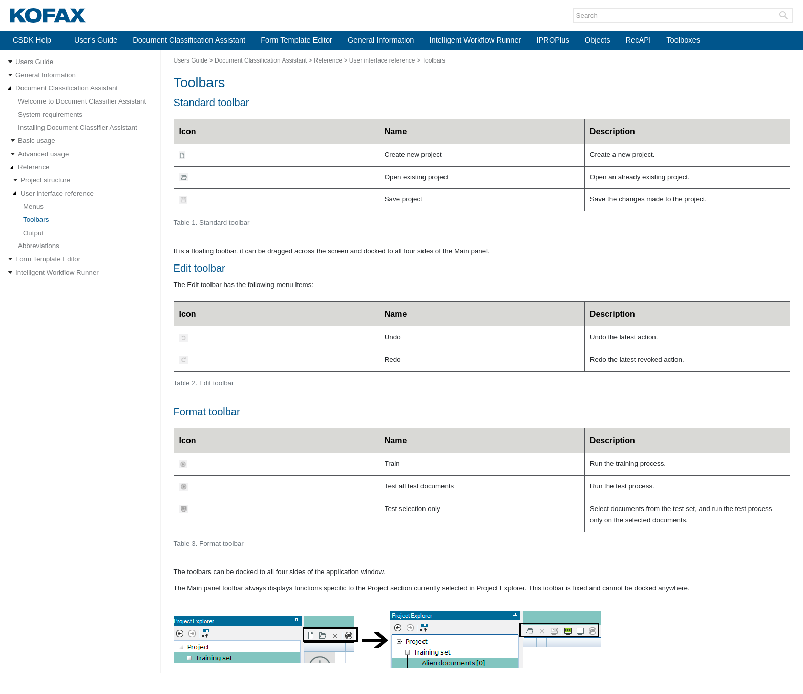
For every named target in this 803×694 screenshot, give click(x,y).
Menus (33, 206)
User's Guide (95, 40)
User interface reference (57, 193)
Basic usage (36, 141)
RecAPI (638, 40)
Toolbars (36, 219)
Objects (597, 40)
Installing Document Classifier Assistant (77, 127)
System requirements (50, 114)
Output (33, 233)
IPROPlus (552, 40)
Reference (34, 167)
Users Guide (34, 62)
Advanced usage (43, 154)
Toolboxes (683, 40)
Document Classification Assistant (189, 40)
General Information (381, 40)
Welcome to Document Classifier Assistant (82, 101)
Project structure (45, 180)
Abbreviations (38, 246)
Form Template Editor (296, 40)
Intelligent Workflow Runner (475, 40)
